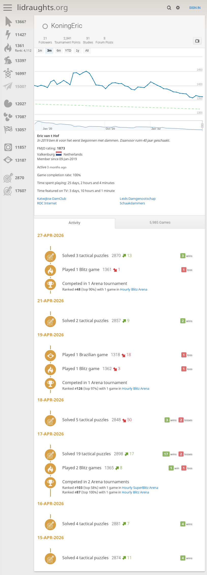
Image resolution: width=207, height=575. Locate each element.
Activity (74, 223)
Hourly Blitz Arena (133, 289)
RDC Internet (47, 203)
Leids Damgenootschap (138, 198)
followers (45, 40)
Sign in (194, 8)
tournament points (67, 40)
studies (88, 40)
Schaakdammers (132, 203)
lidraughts (42, 7)
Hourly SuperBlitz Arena (140, 487)
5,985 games (160, 222)
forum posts (104, 40)
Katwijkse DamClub (51, 198)
